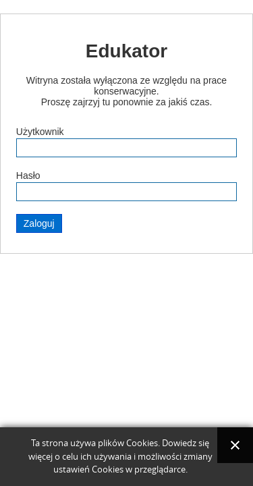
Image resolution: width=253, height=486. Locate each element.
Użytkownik (40, 131)
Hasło (28, 175)
